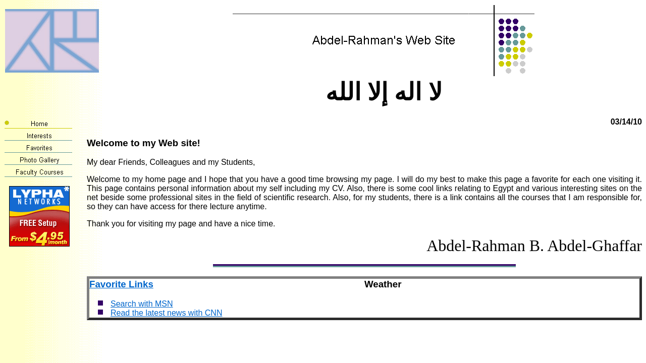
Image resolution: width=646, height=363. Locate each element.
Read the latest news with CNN (166, 313)
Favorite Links (121, 284)
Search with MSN (142, 303)
